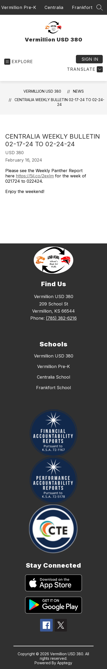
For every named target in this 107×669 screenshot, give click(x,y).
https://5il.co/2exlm (35, 175)
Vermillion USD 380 (42, 91)
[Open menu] (18, 61)
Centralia (54, 7)
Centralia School (53, 377)
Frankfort (82, 7)
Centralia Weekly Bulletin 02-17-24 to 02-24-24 (59, 102)
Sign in (89, 59)
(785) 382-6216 (61, 318)
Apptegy (64, 663)
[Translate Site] (84, 69)
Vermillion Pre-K (18, 7)
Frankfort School (53, 387)
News (78, 91)
